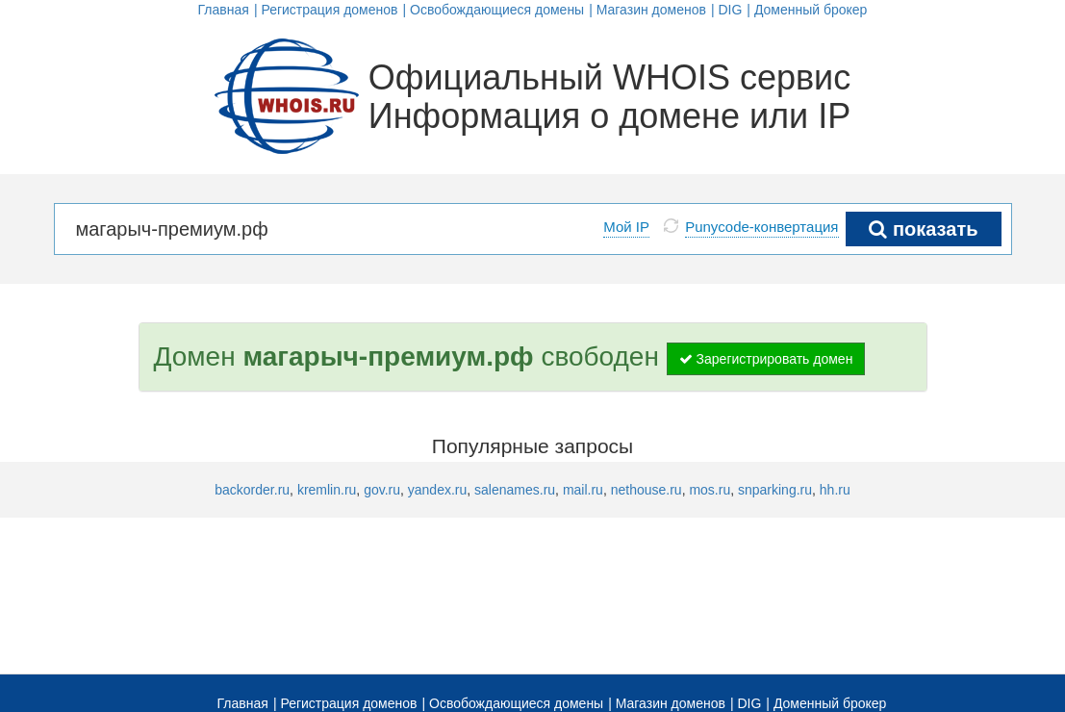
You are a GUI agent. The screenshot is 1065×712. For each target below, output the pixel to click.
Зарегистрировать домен (766, 359)
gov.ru (382, 489)
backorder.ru (252, 489)
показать (923, 229)
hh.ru (835, 489)
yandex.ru (437, 489)
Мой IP (626, 226)
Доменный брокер (811, 9)
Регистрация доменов (329, 9)
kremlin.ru (326, 489)
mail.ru (583, 489)
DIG (730, 9)
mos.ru (709, 489)
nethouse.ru (646, 489)
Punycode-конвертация (761, 226)
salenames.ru (514, 489)
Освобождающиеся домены (497, 9)
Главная (223, 9)
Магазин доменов (651, 9)
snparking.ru (775, 489)
